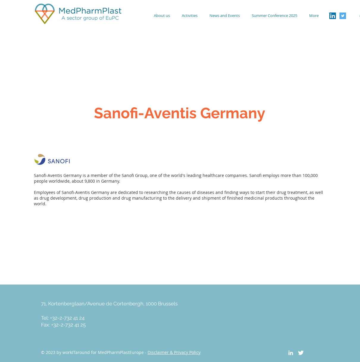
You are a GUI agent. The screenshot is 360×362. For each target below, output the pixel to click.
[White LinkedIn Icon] (290, 352)
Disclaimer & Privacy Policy (174, 352)
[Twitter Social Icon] (342, 16)
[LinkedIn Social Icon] (332, 16)
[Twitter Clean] (301, 352)
